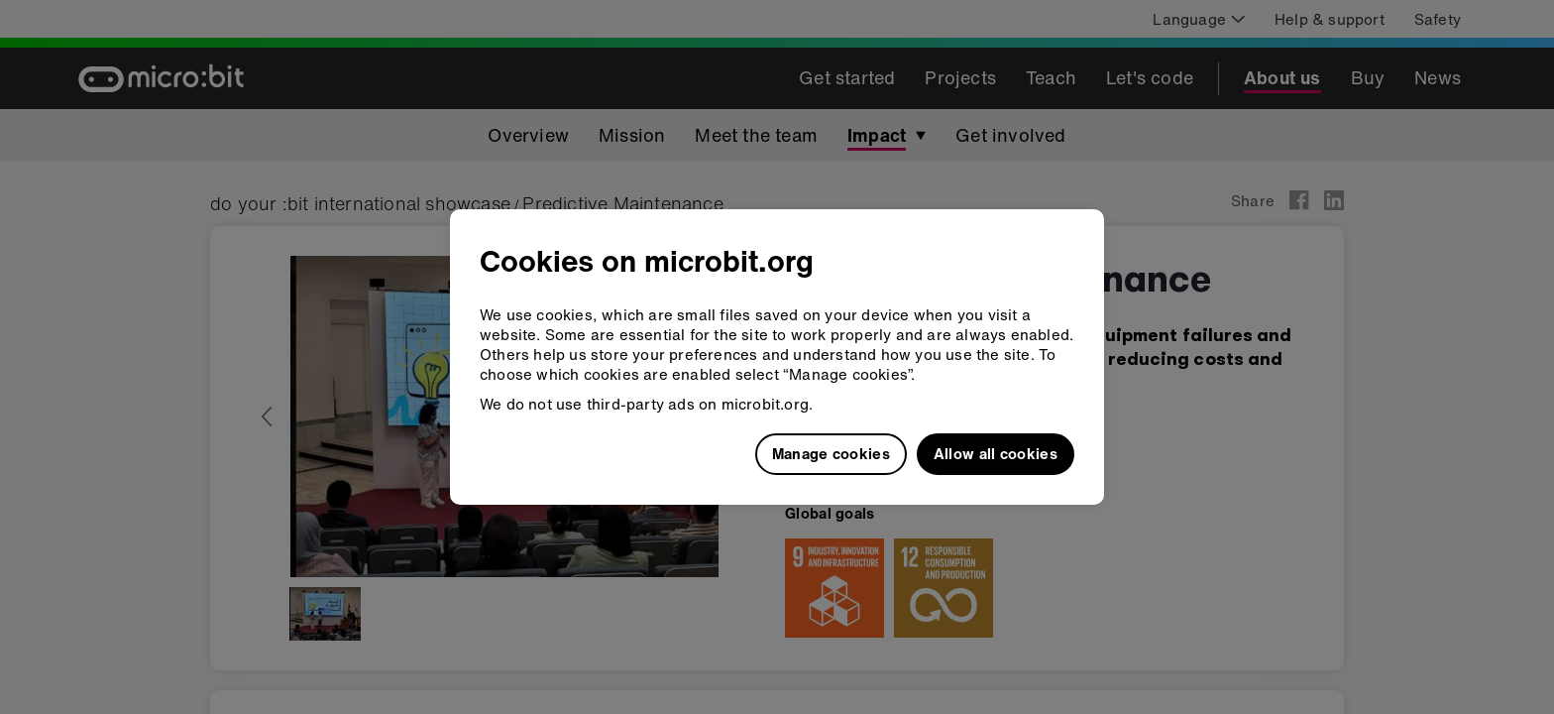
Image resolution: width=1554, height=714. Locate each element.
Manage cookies (831, 453)
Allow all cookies (995, 453)
